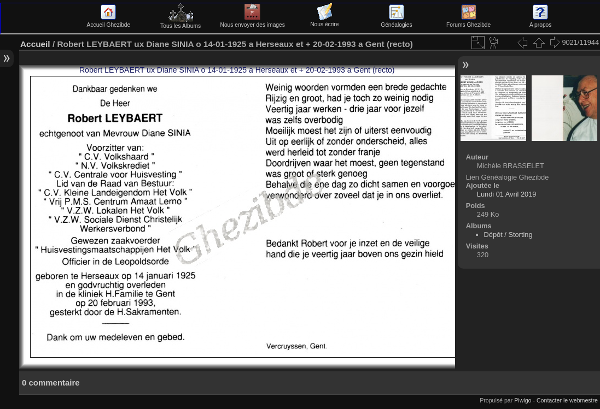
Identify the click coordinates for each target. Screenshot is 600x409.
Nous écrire (324, 21)
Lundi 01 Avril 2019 (507, 194)
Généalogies (396, 22)
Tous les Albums (180, 23)
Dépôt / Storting (508, 234)
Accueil (35, 44)
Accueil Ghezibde (109, 22)
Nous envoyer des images (252, 22)
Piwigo (522, 400)
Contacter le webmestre (567, 400)
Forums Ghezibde (468, 22)
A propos (540, 22)
